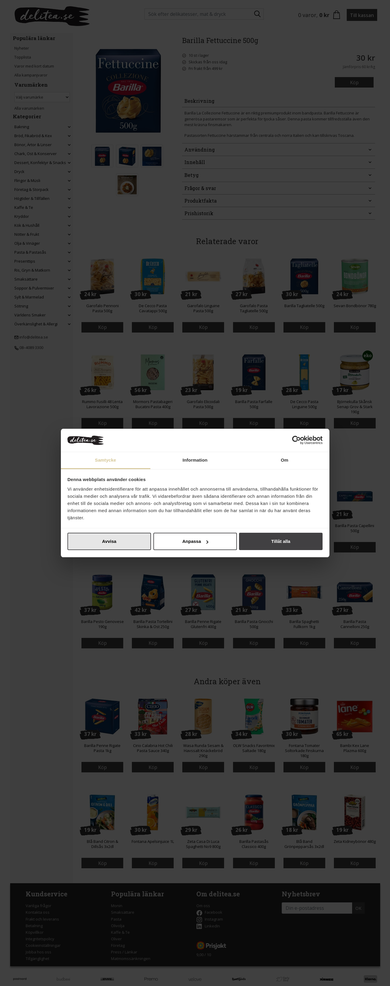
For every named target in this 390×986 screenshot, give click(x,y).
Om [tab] (284, 460)
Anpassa (195, 541)
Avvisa (109, 541)
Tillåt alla (280, 541)
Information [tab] (195, 460)
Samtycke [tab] (105, 460)
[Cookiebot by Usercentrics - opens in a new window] (296, 440)
